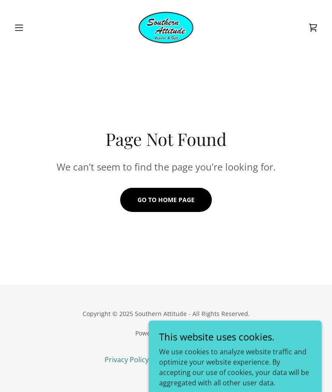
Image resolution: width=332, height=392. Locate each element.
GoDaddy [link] (184, 333)
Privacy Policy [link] (127, 359)
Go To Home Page (166, 200)
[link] (166, 27)
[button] (33, 27)
